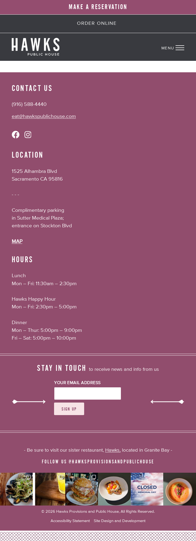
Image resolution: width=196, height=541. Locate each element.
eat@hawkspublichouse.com (44, 116)
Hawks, (113, 450)
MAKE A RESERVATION (98, 7)
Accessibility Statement (70, 521)
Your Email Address (77, 383)
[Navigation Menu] (178, 47)
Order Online (97, 23)
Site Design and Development (119, 521)
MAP (17, 241)
